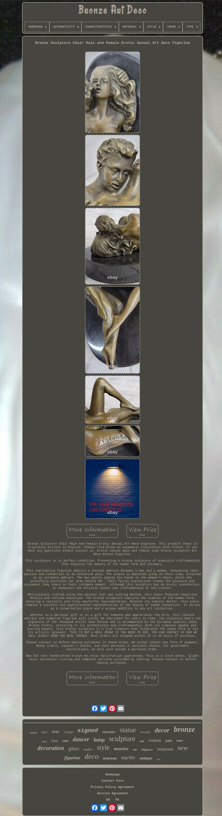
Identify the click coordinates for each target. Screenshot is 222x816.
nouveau (110, 758)
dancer (81, 739)
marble (128, 757)
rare (179, 740)
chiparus (147, 749)
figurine (72, 757)
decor (162, 730)
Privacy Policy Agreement (112, 787)
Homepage (112, 774)
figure (44, 732)
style (103, 747)
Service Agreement (112, 793)
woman (155, 740)
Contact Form (113, 781)
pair (169, 740)
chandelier (108, 732)
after (159, 759)
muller (88, 749)
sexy (55, 731)
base (55, 741)
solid (65, 741)
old (135, 749)
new (183, 747)
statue (128, 730)
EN (108, 799)
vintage (68, 732)
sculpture (122, 739)
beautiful (145, 732)
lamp (99, 740)
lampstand (165, 749)
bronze (184, 729)
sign (142, 741)
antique (146, 758)
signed (87, 730)
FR (117, 799)
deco (91, 756)
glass (74, 748)
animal (33, 732)
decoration (51, 748)
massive (121, 748)
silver (44, 741)
